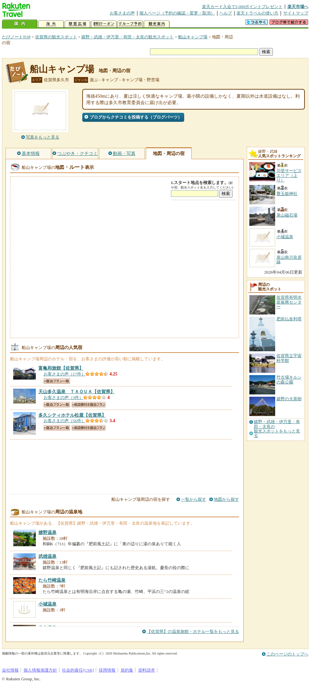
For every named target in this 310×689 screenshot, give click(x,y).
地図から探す (226, 499)
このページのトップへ (287, 654)
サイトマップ (295, 13)
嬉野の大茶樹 (289, 398)
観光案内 (157, 24)
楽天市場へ (297, 6)
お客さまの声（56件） (64, 420)
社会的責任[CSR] (78, 670)
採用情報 (107, 670)
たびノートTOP (16, 36)
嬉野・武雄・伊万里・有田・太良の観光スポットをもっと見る (277, 429)
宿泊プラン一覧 (57, 381)
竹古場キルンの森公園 (289, 379)
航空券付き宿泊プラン (88, 404)
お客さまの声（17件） (64, 374)
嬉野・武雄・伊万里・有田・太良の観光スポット (127, 36)
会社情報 (10, 670)
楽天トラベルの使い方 (257, 13)
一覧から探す (193, 499)
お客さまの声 (122, 13)
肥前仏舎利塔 (289, 318)
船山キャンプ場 (192, 36)
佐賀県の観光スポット (56, 36)
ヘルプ (225, 13)
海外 (51, 24)
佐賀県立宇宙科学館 (289, 358)
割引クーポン (104, 24)
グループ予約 (130, 24)
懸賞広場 (77, 24)
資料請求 (146, 670)
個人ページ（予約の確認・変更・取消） (177, 13)
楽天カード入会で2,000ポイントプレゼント (242, 6)
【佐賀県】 (61, 368)
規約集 (127, 670)
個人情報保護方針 (40, 670)
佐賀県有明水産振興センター (289, 302)
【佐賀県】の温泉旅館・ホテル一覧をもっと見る (193, 631)
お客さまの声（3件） (64, 397)
